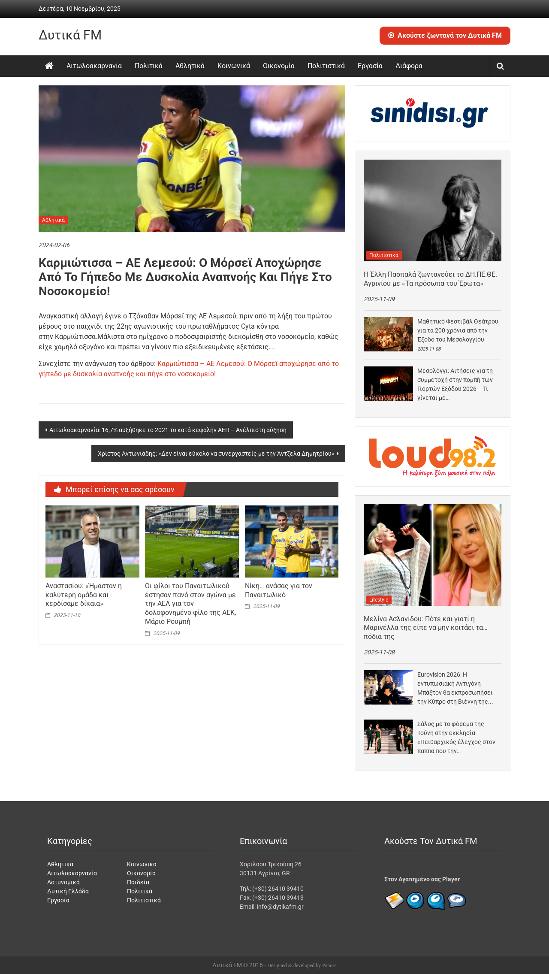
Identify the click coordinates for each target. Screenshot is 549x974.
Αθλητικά (190, 66)
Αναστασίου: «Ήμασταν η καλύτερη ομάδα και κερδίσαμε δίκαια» (83, 595)
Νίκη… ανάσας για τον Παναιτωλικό (278, 590)
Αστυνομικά (63, 882)
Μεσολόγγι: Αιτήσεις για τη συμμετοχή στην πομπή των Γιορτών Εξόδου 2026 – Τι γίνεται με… (455, 384)
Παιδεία (138, 882)
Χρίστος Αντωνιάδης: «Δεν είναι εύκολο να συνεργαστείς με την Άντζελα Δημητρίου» (216, 453)
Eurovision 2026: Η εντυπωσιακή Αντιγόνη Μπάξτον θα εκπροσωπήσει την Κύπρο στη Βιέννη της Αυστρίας (455, 688)
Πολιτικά (149, 66)
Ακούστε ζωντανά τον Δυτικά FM (445, 35)
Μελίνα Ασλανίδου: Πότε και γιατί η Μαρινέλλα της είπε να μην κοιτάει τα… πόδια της (426, 628)
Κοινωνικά (233, 66)
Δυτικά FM (70, 34)
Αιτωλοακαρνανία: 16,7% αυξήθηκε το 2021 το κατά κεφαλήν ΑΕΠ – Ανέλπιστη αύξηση (168, 430)
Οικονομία (279, 66)
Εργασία (370, 66)
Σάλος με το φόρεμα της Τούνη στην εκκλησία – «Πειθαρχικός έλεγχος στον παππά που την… (456, 737)
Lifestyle (378, 600)
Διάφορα (408, 66)
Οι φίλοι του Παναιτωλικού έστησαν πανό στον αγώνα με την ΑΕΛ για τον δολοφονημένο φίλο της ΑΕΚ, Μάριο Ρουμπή (190, 604)
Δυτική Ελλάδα (68, 891)
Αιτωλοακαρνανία (94, 66)
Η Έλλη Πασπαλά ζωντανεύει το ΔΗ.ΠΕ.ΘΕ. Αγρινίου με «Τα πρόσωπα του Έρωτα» (430, 278)
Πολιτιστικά (326, 66)
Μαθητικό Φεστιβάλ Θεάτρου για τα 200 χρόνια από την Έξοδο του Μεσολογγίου (457, 330)
